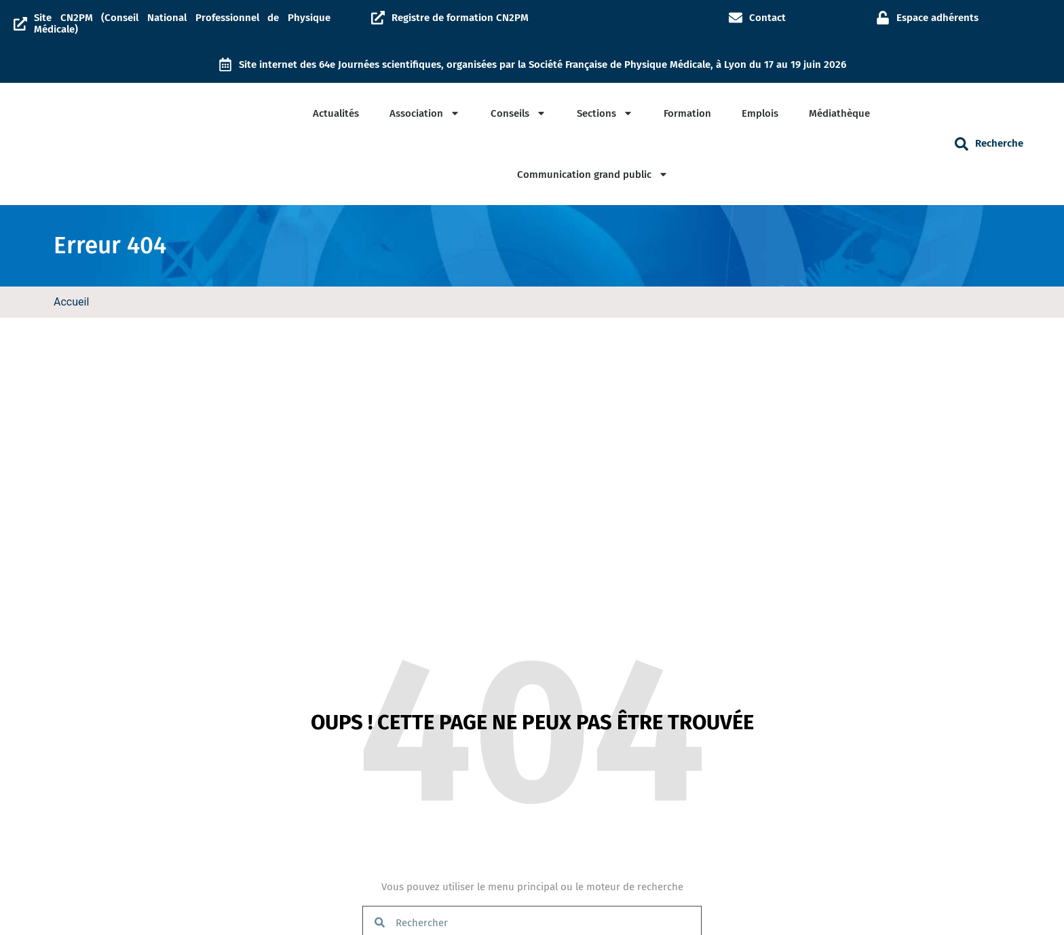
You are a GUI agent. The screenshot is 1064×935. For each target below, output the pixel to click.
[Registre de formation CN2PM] (378, 17)
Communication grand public (592, 174)
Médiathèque (839, 113)
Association (425, 113)
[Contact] (735, 17)
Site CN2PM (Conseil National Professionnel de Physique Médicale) (182, 23)
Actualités (336, 113)
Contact (767, 18)
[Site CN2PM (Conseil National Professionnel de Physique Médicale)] (20, 24)
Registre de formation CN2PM (460, 18)
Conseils (518, 113)
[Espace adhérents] (883, 17)
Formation (687, 113)
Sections (605, 113)
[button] (961, 144)
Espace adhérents (937, 18)
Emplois (760, 113)
